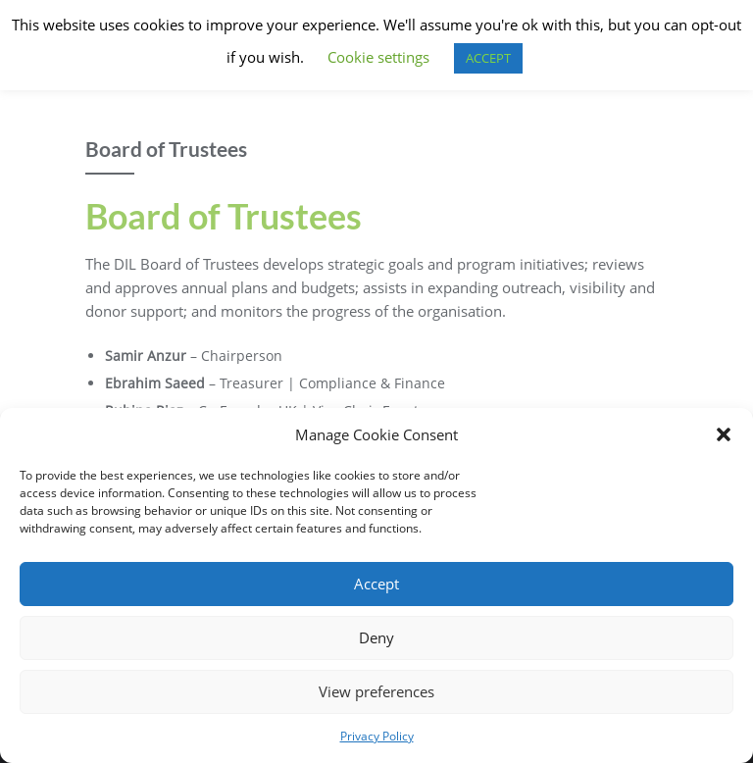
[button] (723, 434)
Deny (376, 637)
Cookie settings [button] (378, 57)
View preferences (376, 691)
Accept (376, 583)
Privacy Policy (377, 736)
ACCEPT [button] (488, 58)
